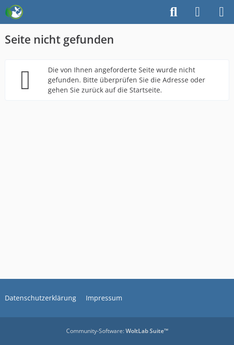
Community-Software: (117, 331)
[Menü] (221, 12)
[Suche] (173, 12)
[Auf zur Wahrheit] (14, 12)
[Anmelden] (197, 12)
